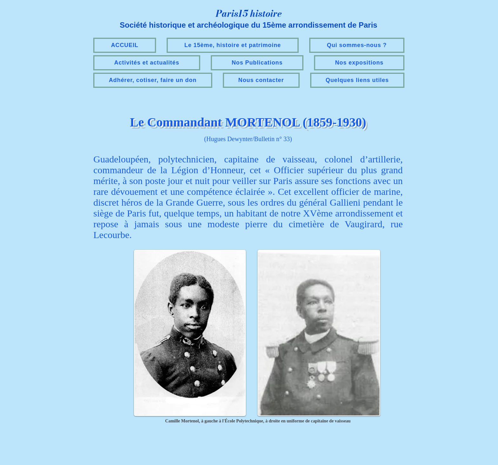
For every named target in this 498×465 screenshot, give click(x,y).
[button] (146, 62)
